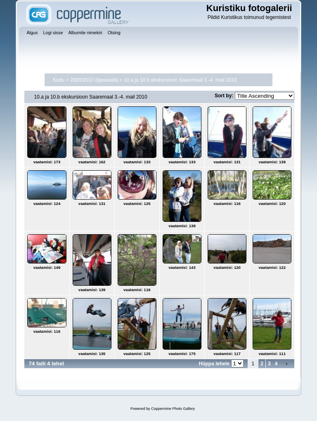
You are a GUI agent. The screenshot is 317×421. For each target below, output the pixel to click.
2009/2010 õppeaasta (94, 80)
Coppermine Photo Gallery (173, 409)
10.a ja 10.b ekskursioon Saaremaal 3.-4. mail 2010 (180, 80)
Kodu (58, 80)
